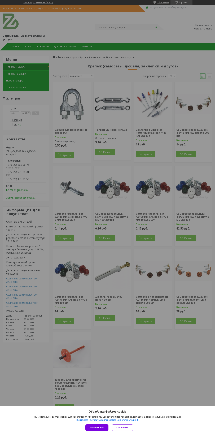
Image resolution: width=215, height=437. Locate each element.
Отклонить (122, 427)
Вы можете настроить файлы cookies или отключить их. (106, 420)
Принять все (97, 427)
